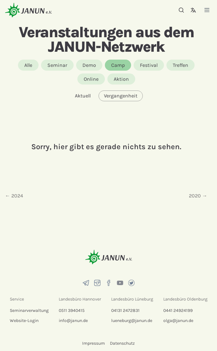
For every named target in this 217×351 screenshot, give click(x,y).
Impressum (93, 343)
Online (91, 79)
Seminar (57, 65)
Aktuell (83, 96)
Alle (28, 65)
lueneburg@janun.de (131, 320)
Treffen (180, 65)
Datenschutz (122, 343)
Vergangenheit (120, 96)
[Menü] (207, 10)
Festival (149, 65)
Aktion (121, 79)
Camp (118, 65)
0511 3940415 (72, 310)
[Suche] (181, 10)
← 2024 (14, 196)
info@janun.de (73, 320)
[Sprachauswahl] (193, 10)
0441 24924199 (178, 310)
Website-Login (24, 320)
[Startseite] (28, 10)
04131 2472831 (125, 310)
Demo (89, 65)
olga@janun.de (178, 320)
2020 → (198, 196)
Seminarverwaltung (29, 310)
